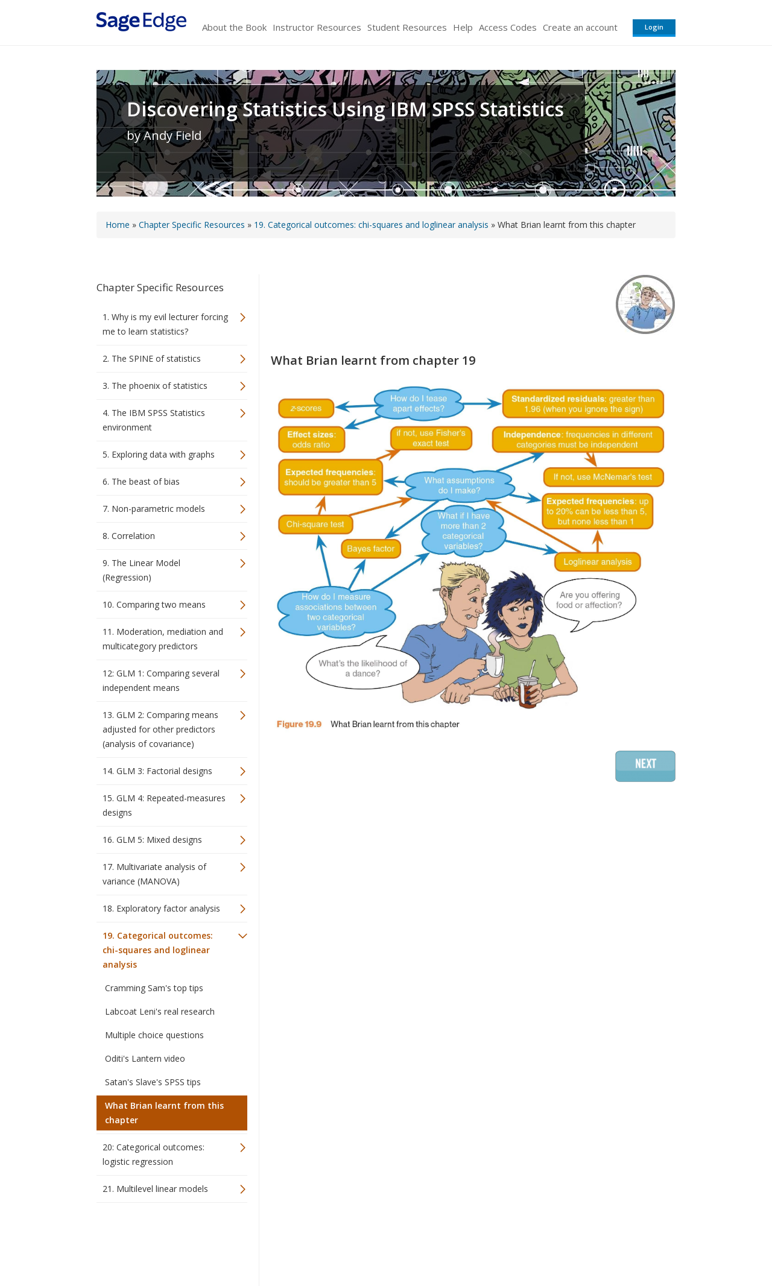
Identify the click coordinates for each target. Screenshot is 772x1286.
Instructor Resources (317, 27)
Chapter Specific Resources (192, 224)
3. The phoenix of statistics (155, 385)
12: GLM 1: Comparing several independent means (161, 680)
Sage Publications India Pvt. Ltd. (271, 1241)
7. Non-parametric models (154, 508)
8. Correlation (129, 535)
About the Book (234, 27)
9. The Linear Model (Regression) (141, 570)
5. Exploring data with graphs (159, 454)
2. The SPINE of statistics (152, 358)
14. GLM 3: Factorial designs (157, 771)
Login (654, 26)
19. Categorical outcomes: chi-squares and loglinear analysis (371, 224)
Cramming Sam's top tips (154, 988)
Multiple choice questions (154, 1035)
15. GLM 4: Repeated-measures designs (164, 805)
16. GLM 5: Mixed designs (152, 839)
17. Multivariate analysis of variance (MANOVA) (154, 874)
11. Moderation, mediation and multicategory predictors (163, 639)
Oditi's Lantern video (145, 1058)
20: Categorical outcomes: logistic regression (153, 1154)
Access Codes (508, 27)
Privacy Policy (595, 1241)
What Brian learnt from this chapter (164, 1113)
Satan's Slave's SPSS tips (153, 1082)
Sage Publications (165, 1241)
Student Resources (407, 27)
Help (463, 27)
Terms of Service (455, 1241)
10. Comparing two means (154, 604)
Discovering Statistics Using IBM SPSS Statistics (345, 109)
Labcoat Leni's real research (160, 1011)
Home (118, 224)
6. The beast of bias (141, 481)
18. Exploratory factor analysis (161, 908)
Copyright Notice (529, 1241)
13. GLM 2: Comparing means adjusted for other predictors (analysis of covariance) (160, 729)
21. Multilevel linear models (155, 1188)
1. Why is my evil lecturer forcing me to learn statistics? (165, 324)
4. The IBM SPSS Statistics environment (154, 420)
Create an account (580, 27)
